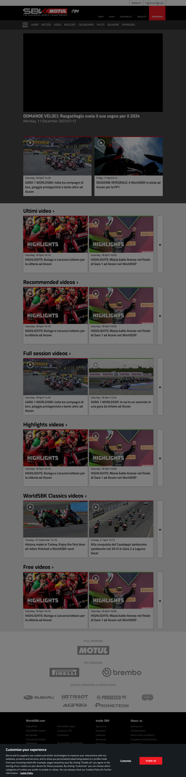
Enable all (151, 760)
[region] (93, 760)
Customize (125, 760)
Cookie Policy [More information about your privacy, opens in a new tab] (26, 773)
